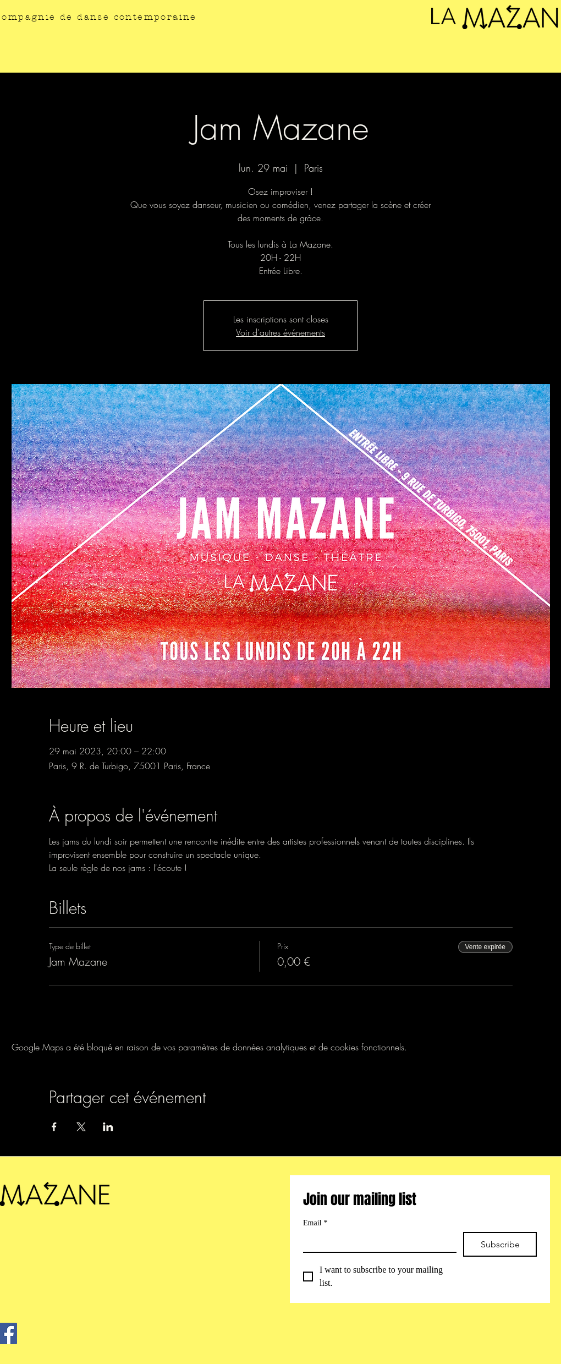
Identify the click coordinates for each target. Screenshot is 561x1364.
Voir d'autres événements (280, 332)
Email (315, 1223)
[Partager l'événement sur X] (81, 1126)
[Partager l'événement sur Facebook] (54, 1126)
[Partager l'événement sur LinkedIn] (108, 1126)
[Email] (376, 1242)
